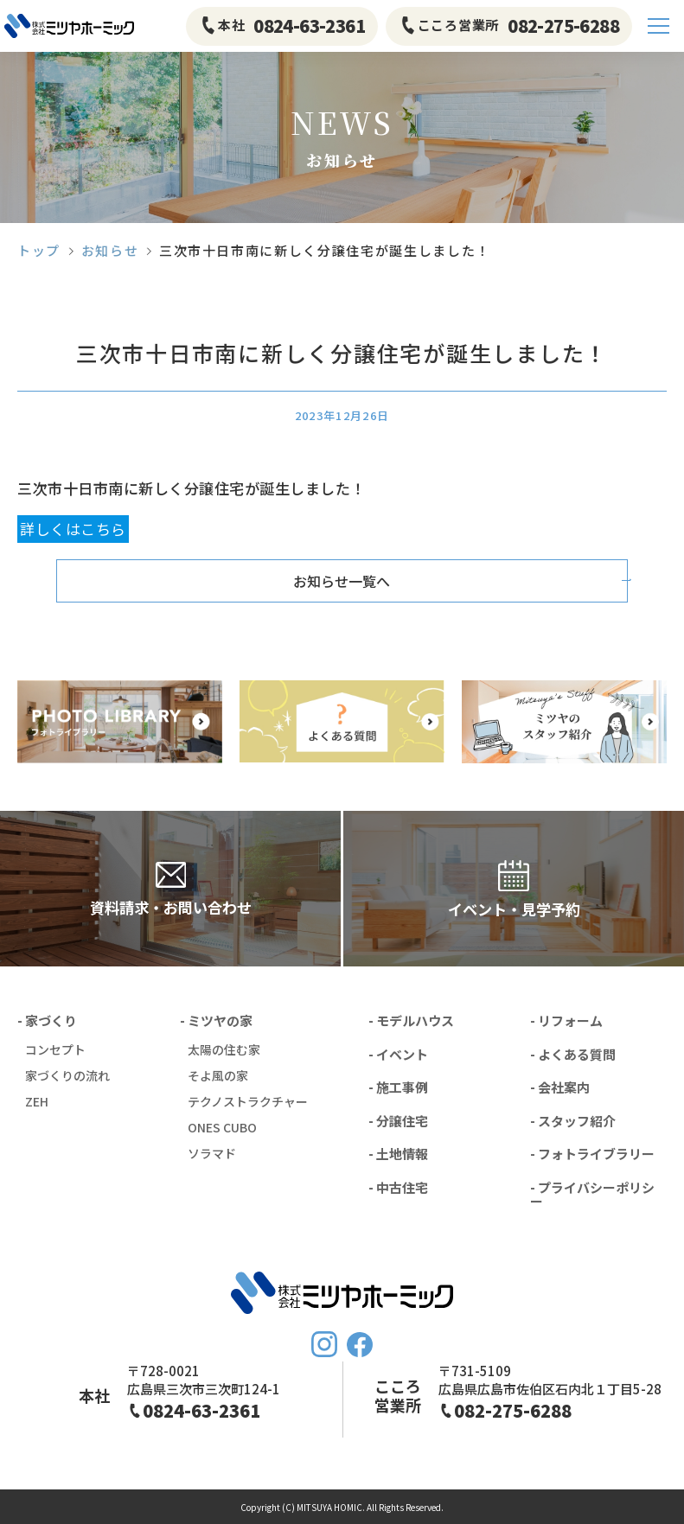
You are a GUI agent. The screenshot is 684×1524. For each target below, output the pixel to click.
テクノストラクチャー (248, 1101)
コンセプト (55, 1049)
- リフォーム (566, 1020)
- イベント (398, 1054)
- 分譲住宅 (398, 1121)
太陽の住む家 (224, 1049)
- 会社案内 (560, 1087)
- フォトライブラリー (592, 1154)
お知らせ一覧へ (342, 581)
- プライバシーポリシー (592, 1194)
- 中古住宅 (398, 1187)
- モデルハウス (411, 1020)
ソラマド (212, 1153)
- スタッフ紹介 (573, 1121)
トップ (39, 250)
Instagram (324, 1344)
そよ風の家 (218, 1075)
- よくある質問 (573, 1054)
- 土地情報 (398, 1154)
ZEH (36, 1101)
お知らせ (110, 250)
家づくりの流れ (67, 1075)
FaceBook (360, 1345)
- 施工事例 (398, 1087)
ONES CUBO (222, 1127)
